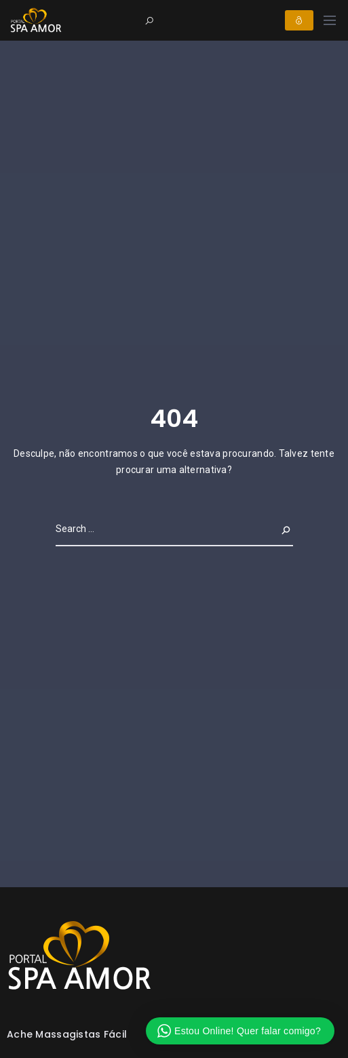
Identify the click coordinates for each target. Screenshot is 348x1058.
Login (299, 20)
